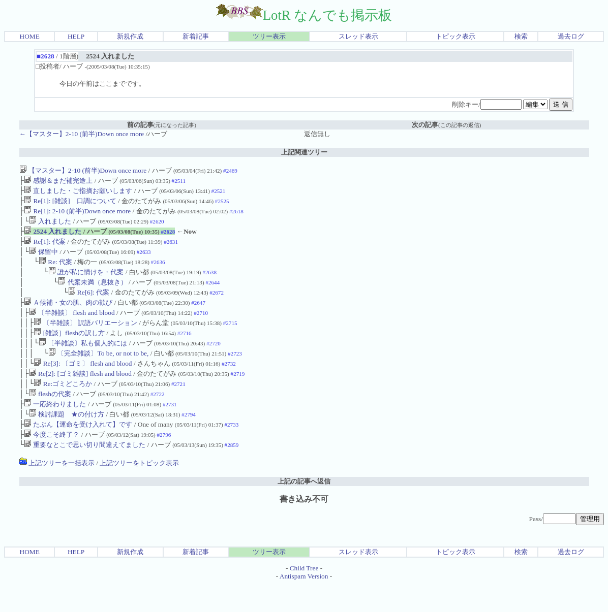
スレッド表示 (358, 36)
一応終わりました (55, 427)
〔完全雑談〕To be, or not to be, (99, 371)
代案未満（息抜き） (92, 293)
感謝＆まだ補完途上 (58, 181)
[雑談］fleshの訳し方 (69, 349)
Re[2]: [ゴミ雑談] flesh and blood (80, 394)
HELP (76, 36)
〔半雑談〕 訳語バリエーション (85, 338)
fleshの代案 (50, 416)
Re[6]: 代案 (89, 304)
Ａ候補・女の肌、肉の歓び (68, 315)
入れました (50, 226)
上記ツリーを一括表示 (57, 490)
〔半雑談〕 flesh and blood (72, 327)
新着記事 (196, 36)
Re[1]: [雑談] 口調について (70, 204)
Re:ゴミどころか (63, 405)
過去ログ (571, 36)
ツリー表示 (269, 36)
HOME (30, 36)
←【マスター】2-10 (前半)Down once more (81, 134)
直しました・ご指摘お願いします (78, 193)
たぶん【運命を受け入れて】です (78, 450)
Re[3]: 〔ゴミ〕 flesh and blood (83, 382)
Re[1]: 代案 (45, 248)
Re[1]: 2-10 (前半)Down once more (77, 215)
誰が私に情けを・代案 (86, 282)
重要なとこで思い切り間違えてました (84, 472)
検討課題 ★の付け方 (66, 438)
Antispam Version (304, 603)
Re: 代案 (55, 271)
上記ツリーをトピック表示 (139, 490)
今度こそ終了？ (51, 461)
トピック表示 (455, 36)
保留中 (43, 260)
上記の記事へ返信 (304, 508)
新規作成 (130, 36)
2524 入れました (52, 237)
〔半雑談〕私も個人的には (83, 360)
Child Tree (304, 595)
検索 (521, 36)
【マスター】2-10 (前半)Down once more (83, 170)
